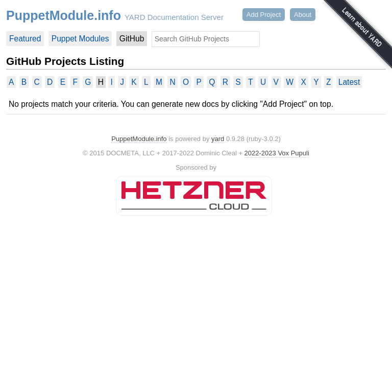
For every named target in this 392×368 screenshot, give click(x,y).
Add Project (264, 14)
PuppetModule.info (63, 15)
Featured (25, 38)
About (302, 14)
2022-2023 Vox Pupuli (276, 153)
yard (217, 139)
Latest (349, 82)
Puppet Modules (80, 38)
